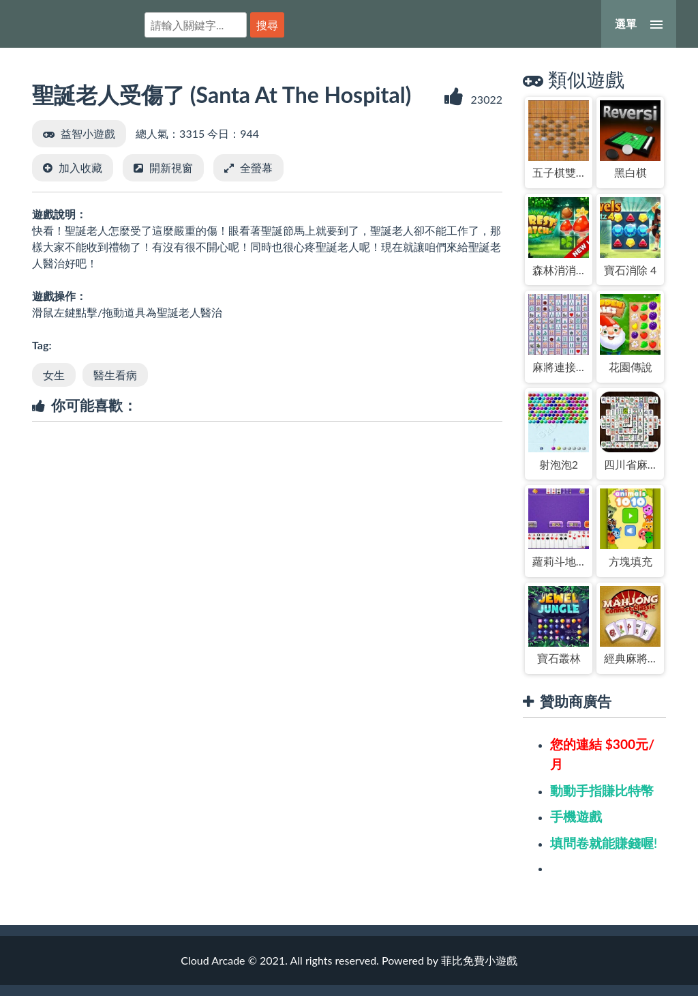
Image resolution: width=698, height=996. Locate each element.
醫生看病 (115, 374)
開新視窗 (171, 167)
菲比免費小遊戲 (71, 22)
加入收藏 (80, 167)
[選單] (638, 24)
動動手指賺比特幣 (602, 790)
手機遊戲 (576, 816)
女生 (54, 374)
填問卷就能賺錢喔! (603, 843)
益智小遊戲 (88, 133)
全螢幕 (256, 167)
